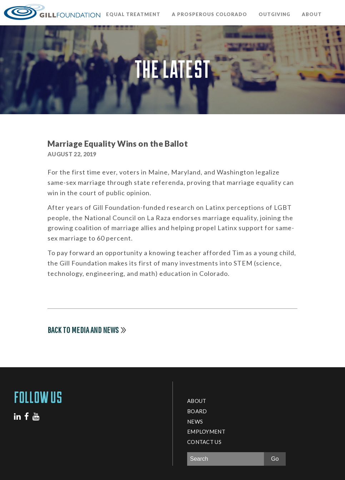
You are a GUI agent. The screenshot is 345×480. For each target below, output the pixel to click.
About (312, 14)
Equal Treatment (133, 14)
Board (197, 411)
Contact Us (204, 442)
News (195, 421)
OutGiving (274, 14)
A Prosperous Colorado (209, 14)
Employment (206, 431)
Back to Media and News (83, 330)
